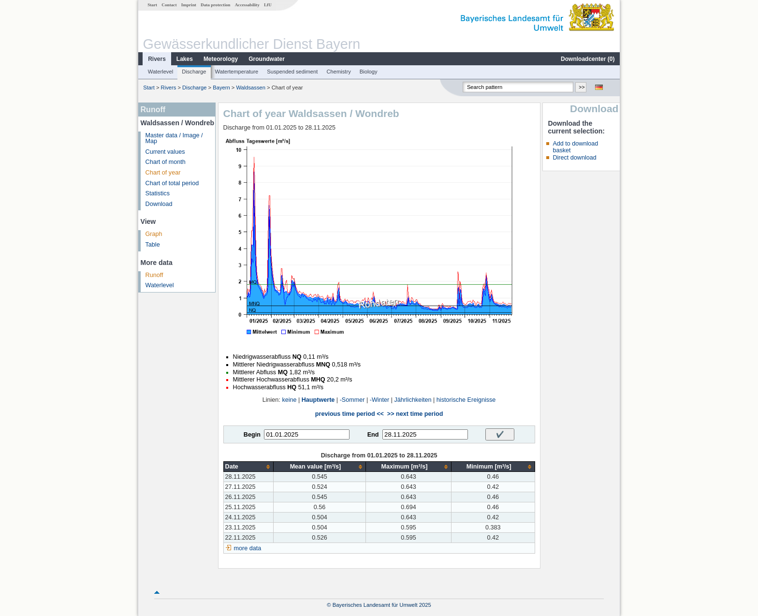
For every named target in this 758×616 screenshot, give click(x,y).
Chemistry (338, 71)
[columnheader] (248, 467)
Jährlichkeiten (413, 399)
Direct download (574, 157)
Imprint (188, 4)
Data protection (215, 4)
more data (248, 548)
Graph (154, 234)
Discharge (194, 71)
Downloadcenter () (587, 59)
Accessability (247, 4)
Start (152, 4)
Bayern (221, 87)
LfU (268, 4)
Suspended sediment (292, 71)
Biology (369, 71)
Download (159, 204)
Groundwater (266, 59)
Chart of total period (172, 183)
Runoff (154, 275)
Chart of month (166, 162)
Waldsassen (250, 87)
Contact (168, 4)
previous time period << (349, 414)
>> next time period (415, 414)
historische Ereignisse (466, 399)
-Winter (380, 399)
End (373, 434)
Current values (165, 151)
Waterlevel (160, 71)
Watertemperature (237, 71)
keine (289, 399)
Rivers (157, 59)
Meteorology (221, 59)
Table (153, 244)
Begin (252, 434)
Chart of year (163, 172)
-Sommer (352, 399)
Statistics (158, 193)
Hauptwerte (318, 399)
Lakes (184, 59)
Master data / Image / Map (174, 138)
